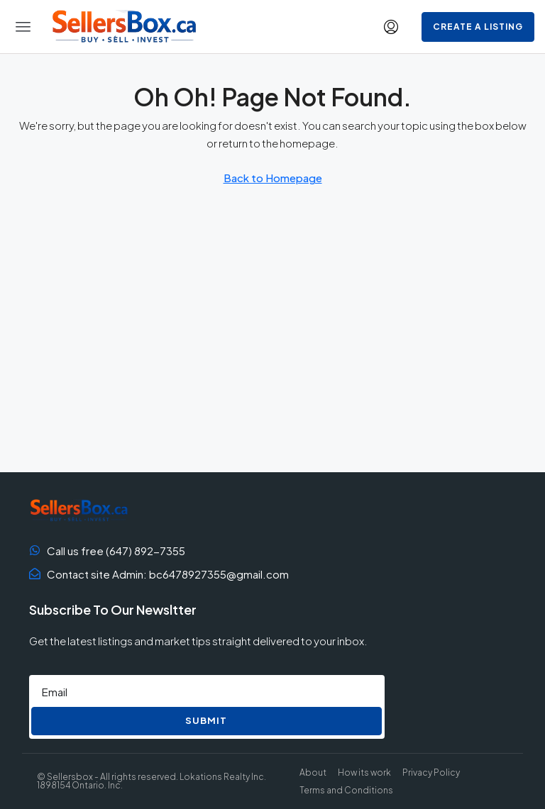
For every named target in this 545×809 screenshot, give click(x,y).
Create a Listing (478, 26)
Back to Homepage (273, 177)
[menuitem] (391, 27)
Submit (206, 720)
